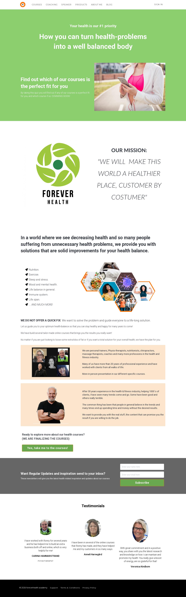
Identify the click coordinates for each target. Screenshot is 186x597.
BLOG (109, 4)
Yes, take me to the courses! (47, 448)
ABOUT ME (96, 4)
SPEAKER (66, 4)
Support (54, 588)
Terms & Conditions (70, 588)
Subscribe (142, 482)
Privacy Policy (89, 588)
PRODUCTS (81, 4)
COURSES (37, 4)
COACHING (51, 4)
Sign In (158, 4)
